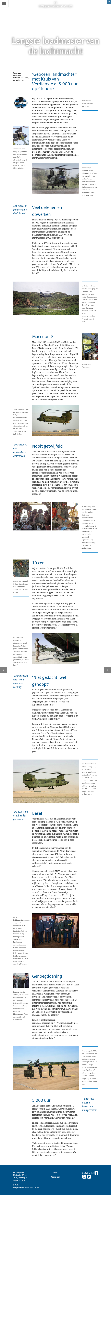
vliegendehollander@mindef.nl (27, 1325)
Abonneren (56, 1310)
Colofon (55, 1305)
